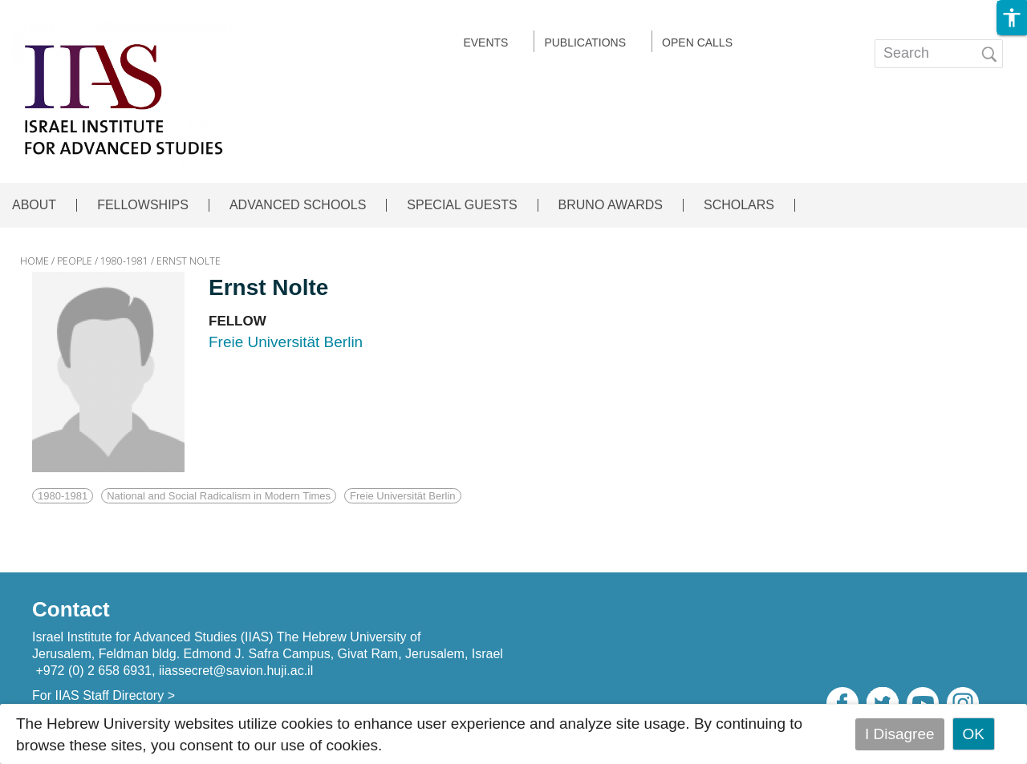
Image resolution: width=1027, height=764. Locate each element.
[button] (1012, 17)
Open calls (697, 42)
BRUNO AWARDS (610, 205)
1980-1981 (124, 261)
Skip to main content (69, 10)
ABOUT (34, 205)
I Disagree (900, 734)
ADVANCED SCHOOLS (297, 205)
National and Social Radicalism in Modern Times (219, 496)
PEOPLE (74, 261)
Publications (585, 42)
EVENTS (485, 42)
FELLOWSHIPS (143, 205)
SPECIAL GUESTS (462, 205)
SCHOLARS (739, 205)
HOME (34, 261)
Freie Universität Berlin (403, 496)
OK (973, 734)
